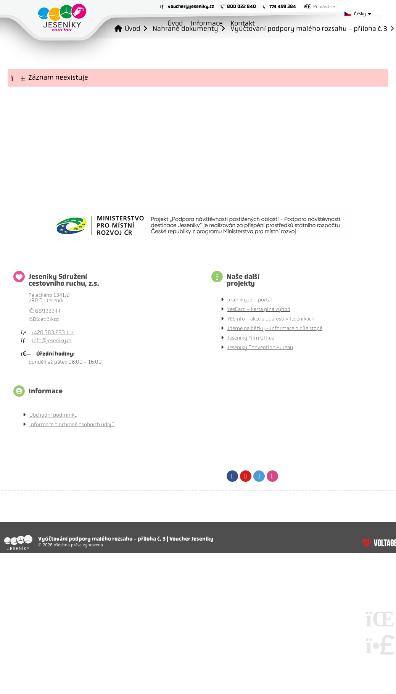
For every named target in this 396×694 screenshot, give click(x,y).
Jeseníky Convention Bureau (260, 347)
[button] (319, 6)
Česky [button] (360, 13)
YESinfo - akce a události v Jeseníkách (270, 319)
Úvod (62, 17)
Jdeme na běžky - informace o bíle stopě (274, 328)
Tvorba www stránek (379, 542)
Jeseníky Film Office (250, 338)
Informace (207, 23)
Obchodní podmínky (53, 415)
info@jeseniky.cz (52, 340)
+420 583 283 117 (52, 332)
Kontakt (242, 23)
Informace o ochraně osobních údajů (71, 424)
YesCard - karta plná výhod (258, 309)
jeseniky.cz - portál (249, 299)
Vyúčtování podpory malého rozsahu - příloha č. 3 (308, 28)
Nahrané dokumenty (185, 28)
